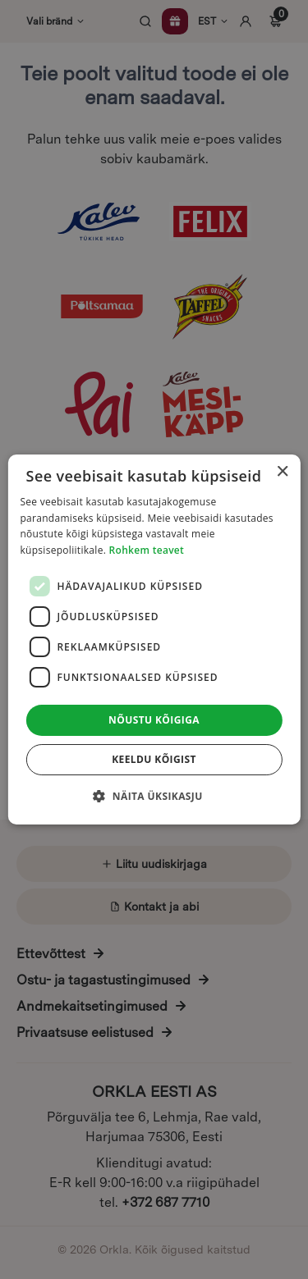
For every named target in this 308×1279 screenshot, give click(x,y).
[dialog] (154, 639)
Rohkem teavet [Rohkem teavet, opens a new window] (147, 550)
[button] (153, 796)
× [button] (282, 472)
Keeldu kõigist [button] (154, 759)
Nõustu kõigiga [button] (154, 720)
